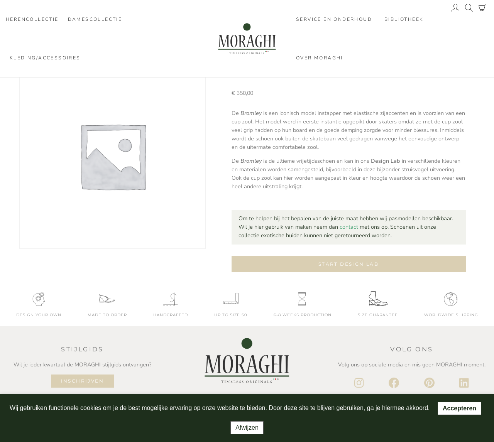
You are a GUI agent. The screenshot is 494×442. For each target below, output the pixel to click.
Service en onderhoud (334, 19)
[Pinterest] (429, 383)
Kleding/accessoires (45, 58)
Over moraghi (319, 58)
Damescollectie (95, 19)
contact (349, 227)
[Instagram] (359, 383)
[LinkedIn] (464, 383)
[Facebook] (394, 383)
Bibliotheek (403, 19)
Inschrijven (82, 381)
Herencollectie (32, 19)
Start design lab (348, 264)
